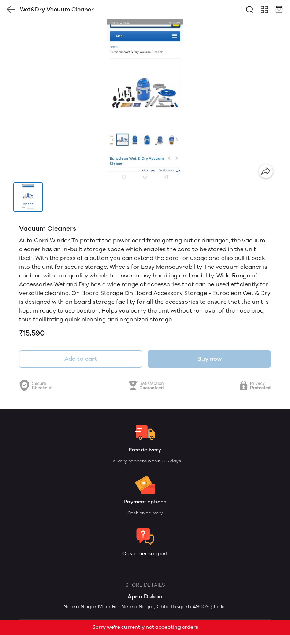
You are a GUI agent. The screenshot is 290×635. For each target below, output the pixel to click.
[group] (145, 100)
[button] (28, 197)
